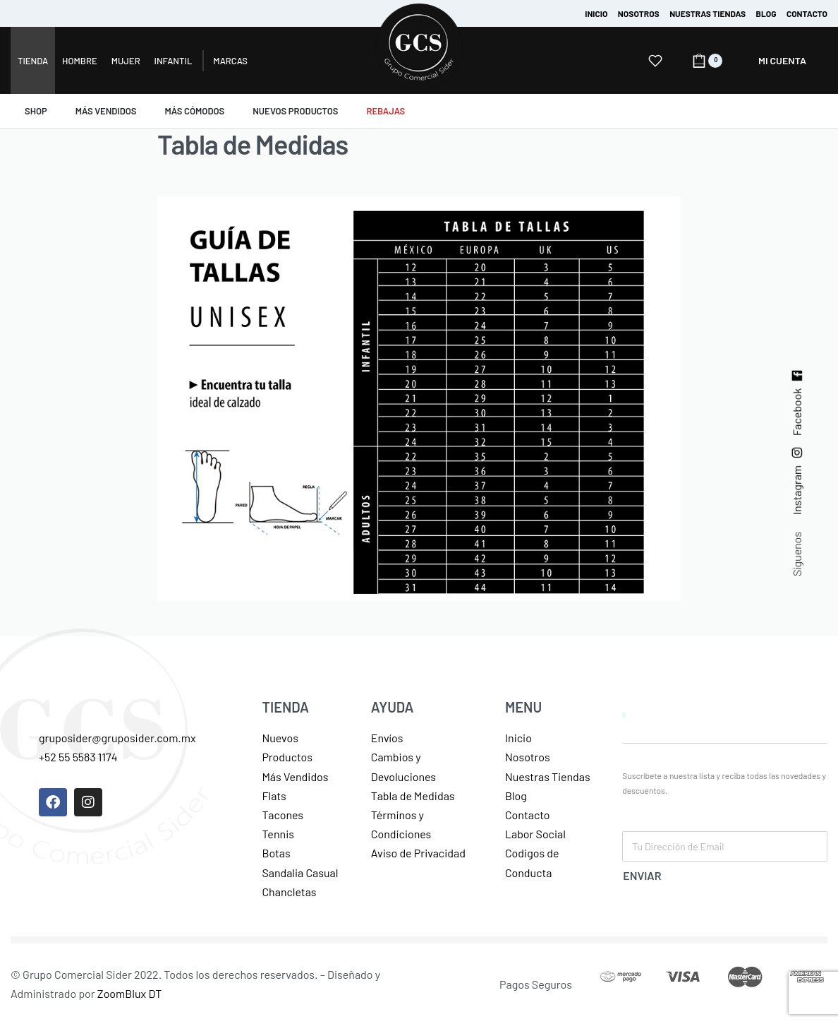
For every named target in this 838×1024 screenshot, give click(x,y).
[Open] (655, 61)
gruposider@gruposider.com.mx (117, 737)
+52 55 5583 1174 (78, 756)
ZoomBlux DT (129, 993)
